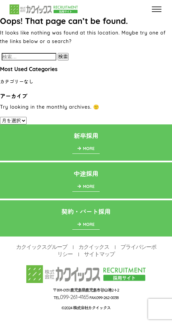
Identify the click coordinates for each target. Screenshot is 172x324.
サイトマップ (99, 254)
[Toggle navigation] (156, 9)
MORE (86, 148)
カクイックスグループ (41, 247)
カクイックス (93, 247)
